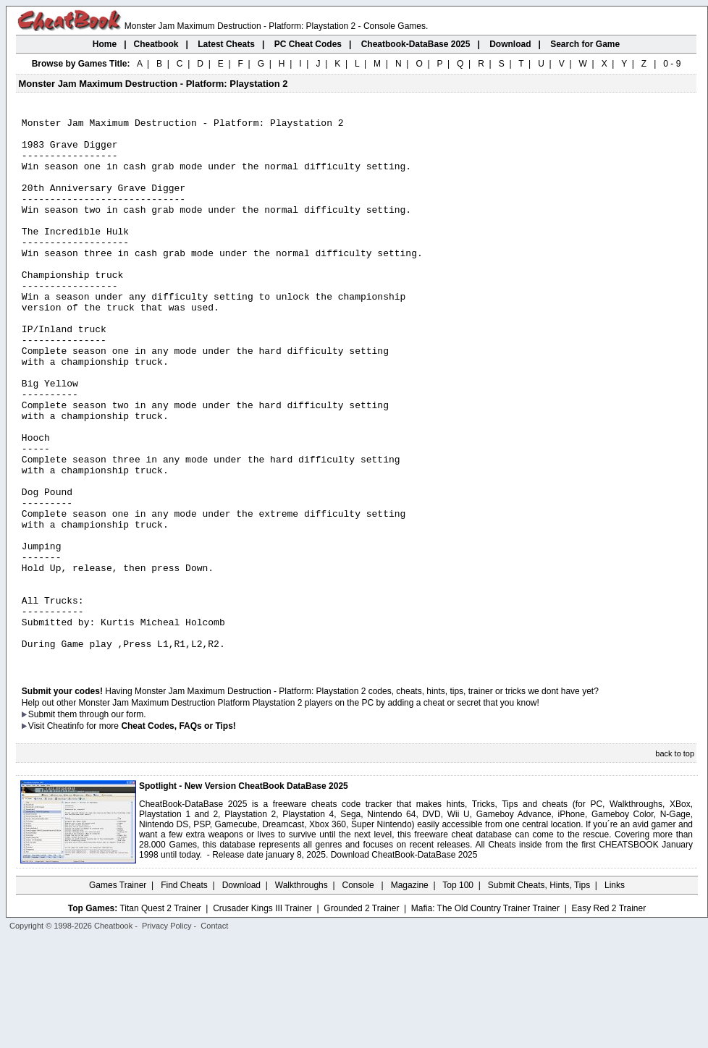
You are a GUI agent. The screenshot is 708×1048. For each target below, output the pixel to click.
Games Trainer (117, 994)
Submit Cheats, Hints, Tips (539, 994)
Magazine (410, 994)
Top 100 (457, 994)
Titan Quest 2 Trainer (160, 1017)
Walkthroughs (301, 994)
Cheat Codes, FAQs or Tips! (178, 834)
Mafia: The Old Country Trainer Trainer (485, 1017)
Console (359, 994)
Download (241, 994)
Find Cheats (184, 994)
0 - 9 (671, 64)
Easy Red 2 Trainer (608, 1017)
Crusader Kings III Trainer (262, 1017)
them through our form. (102, 823)
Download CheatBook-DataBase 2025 (404, 963)
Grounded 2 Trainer (361, 1017)
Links (614, 994)
